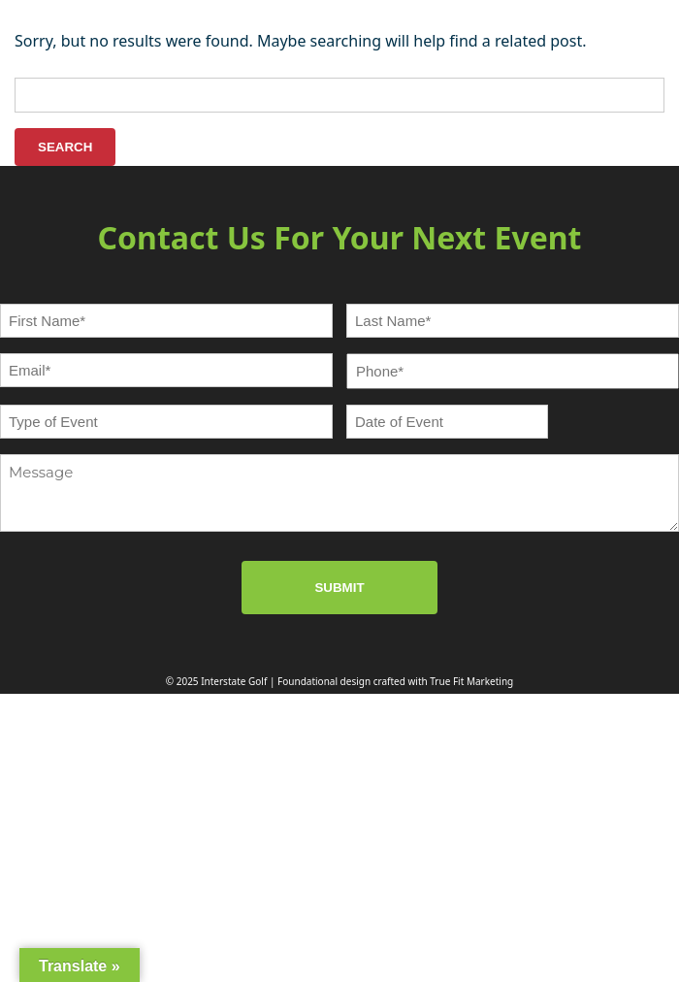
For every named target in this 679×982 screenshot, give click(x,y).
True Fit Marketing (471, 681)
